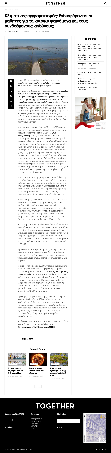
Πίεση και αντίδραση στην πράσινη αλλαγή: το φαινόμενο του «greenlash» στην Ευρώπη (89, 47)
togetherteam (13, 31)
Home (6, 10)
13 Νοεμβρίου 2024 (15, 376)
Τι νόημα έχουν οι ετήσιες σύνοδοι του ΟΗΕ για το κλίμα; (15, 370)
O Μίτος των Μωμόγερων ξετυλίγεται (87, 88)
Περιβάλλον (17, 10)
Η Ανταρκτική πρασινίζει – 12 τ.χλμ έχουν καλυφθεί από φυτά (58, 372)
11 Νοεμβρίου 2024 (36, 376)
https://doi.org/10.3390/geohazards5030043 (37, 327)
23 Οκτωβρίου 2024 (57, 378)
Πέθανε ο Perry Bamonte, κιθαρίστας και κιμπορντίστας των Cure (88, 81)
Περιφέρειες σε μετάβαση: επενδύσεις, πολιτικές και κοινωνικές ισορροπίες (89, 66)
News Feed (11, 10)
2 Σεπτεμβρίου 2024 (29, 31)
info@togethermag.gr (36, 419)
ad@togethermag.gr (36, 421)
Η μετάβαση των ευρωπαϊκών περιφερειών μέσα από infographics (89, 57)
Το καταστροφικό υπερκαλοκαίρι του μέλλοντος (36, 370)
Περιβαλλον (13, 364)
